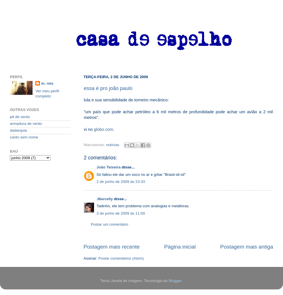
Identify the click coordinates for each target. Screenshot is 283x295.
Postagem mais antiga (246, 247)
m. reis (47, 83)
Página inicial (180, 247)
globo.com (103, 129)
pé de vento (20, 117)
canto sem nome (24, 137)
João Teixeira (109, 167)
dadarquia (18, 130)
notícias (112, 145)
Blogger (175, 281)
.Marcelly (105, 199)
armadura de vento (26, 123)
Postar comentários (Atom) (121, 258)
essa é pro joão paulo (108, 88)
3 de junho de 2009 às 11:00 (121, 213)
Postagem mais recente (111, 247)
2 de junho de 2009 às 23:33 (121, 181)
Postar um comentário (109, 224)
